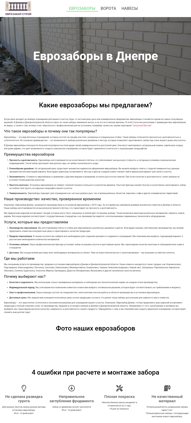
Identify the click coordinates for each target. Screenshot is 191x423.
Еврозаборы (82, 8)
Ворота (108, 8)
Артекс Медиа (181, 417)
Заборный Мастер (142, 125)
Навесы (129, 8)
